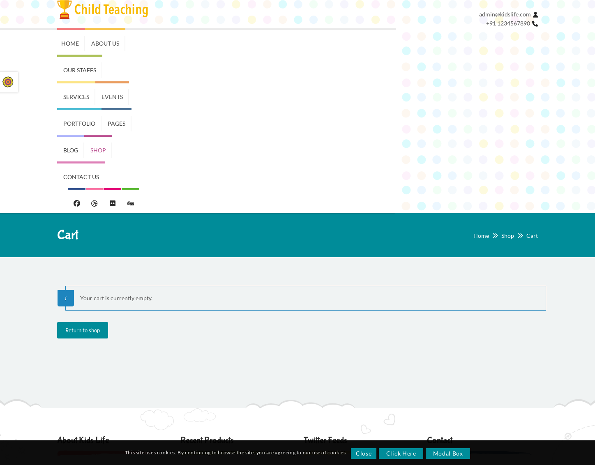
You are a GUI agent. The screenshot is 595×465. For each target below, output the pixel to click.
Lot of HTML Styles (89, 389)
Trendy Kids (196, 320)
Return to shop (82, 173)
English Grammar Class (95, 347)
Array (440, 415)
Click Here (402, 453)
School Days (198, 351)
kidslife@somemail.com (467, 349)
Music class (80, 361)
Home (481, 79)
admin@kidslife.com (505, 14)
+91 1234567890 (508, 23)
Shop (507, 79)
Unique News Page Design (98, 403)
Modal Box (449, 453)
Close (364, 453)
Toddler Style (200, 381)
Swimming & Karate (90, 375)
